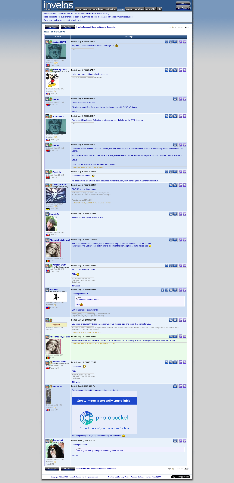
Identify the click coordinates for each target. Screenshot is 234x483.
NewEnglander (60, 69)
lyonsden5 (58, 440)
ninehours (57, 386)
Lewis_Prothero (60, 184)
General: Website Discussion (103, 27)
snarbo (56, 99)
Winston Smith (59, 265)
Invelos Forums (83, 27)
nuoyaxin (53, 289)
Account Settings (137, 477)
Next (187, 27)
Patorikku (57, 172)
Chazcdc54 (54, 214)
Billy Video (76, 285)
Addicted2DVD (59, 42)
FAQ (160, 477)
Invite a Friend (151, 477)
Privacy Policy (124, 477)
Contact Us (112, 477)
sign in (74, 20)
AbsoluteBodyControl (60, 240)
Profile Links (103, 164)
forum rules (90, 13)
